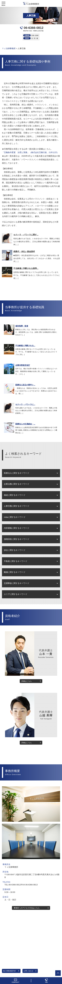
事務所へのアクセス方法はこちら (27, 908)
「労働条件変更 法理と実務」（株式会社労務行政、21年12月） (30, 152)
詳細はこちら (26, 681)
